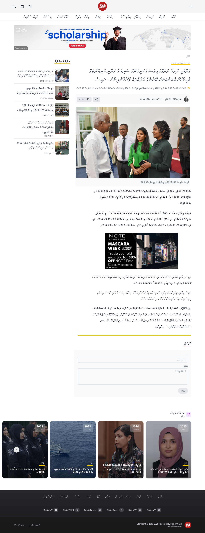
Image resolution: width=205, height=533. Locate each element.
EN (29, 6)
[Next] (16, 450)
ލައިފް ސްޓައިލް (30, 16)
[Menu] (191, 6)
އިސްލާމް (48, 16)
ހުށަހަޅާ (183, 391)
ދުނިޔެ (162, 16)
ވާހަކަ (89, 496)
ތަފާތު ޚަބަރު (63, 16)
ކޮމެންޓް (186, 366)
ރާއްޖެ (173, 16)
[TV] (22, 6)
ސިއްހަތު (111, 16)
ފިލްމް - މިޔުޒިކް (82, 16)
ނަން (186, 354)
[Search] (14, 6)
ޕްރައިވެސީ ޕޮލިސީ (34, 525)
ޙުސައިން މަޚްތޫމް (177, 99)
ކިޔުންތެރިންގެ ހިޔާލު (19, 525)
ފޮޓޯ (97, 496)
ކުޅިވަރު (149, 16)
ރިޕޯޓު (98, 16)
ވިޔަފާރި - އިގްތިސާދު (131, 16)
